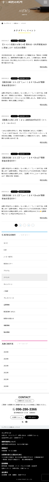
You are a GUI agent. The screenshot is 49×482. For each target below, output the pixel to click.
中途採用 (11, 466)
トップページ (7, 23)
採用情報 (5, 463)
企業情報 (21, 40)
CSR (5, 250)
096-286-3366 (26, 409)
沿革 (9, 475)
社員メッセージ (6, 468)
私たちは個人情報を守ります (24, 457)
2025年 (6, 352)
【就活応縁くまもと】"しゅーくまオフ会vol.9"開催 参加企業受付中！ (24, 83)
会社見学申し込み (7, 438)
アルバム (7, 270)
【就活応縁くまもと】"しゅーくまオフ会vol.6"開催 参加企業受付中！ (24, 197)
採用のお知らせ (9, 318)
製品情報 (7, 332)
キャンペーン (8, 284)
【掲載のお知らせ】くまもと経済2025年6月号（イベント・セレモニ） (24, 121)
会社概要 (4, 475)
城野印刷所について (9, 442)
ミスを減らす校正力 (8, 457)
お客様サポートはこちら (24, 401)
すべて (6, 243)
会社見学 (34, 466)
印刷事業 (4, 451)
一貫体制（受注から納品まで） (11, 459)
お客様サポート (18, 438)
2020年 (6, 386)
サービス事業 (12, 451)
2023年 (6, 366)
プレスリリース (9, 298)
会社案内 (5, 472)
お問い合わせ (32, 417)
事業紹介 (5, 448)
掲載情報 (7, 325)
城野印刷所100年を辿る (9, 444)
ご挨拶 (6, 291)
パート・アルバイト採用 (22, 466)
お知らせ (16, 23)
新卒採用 (4, 466)
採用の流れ (15, 468)
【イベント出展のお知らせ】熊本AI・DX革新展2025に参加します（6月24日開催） (24, 46)
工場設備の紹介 (39, 457)
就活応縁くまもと (24, 78)
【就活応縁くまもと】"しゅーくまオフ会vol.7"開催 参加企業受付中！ (24, 159)
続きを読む (43, 67)
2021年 (6, 379)
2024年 (6, 359)
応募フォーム (25, 468)
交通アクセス (22, 475)
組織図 (14, 475)
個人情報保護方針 (27, 459)
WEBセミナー (8, 264)
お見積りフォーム (17, 417)
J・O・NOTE (8, 257)
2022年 (6, 373)
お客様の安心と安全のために (12, 454)
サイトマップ (12, 435)
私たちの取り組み (22, 444)
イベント (23, 23)
